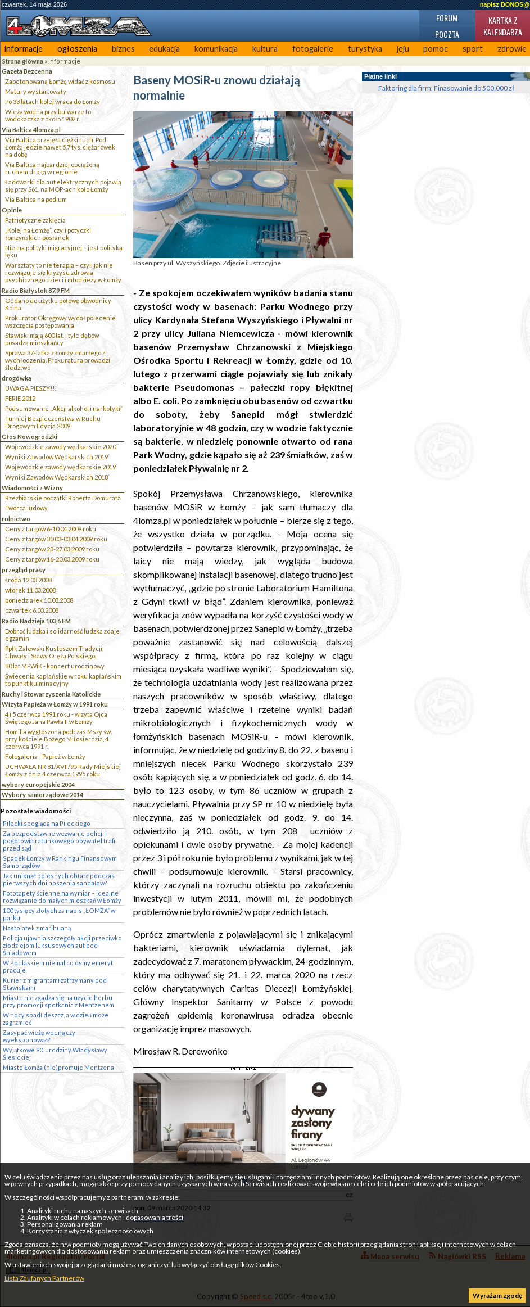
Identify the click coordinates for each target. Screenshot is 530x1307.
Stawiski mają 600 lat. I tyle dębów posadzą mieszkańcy (52, 339)
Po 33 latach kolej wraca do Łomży (52, 101)
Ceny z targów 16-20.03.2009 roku (52, 559)
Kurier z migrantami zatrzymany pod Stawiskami (55, 983)
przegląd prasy (24, 569)
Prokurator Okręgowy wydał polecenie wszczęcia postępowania (60, 321)
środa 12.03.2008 (28, 580)
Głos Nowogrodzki (29, 436)
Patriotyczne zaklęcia (35, 220)
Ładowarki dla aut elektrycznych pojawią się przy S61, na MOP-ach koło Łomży (63, 185)
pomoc (435, 48)
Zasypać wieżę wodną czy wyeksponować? (39, 1036)
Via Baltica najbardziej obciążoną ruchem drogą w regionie (52, 168)
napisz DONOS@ (504, 4)
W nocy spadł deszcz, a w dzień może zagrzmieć (55, 1018)
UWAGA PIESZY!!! (31, 388)
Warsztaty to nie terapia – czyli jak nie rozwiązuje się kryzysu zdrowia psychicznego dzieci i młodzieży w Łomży (63, 272)
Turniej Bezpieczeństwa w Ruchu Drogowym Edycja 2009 (53, 422)
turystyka (365, 48)
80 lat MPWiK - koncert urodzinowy (55, 666)
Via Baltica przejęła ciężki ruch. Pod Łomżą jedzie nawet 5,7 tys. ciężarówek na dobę (60, 147)
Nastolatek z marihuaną (37, 927)
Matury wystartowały (35, 91)
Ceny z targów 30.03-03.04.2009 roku (56, 538)
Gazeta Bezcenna (27, 71)
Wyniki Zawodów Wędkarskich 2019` (57, 456)
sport (473, 48)
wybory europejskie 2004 (38, 784)
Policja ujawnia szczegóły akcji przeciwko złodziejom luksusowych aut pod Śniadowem (62, 945)
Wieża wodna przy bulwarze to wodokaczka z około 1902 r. (48, 115)
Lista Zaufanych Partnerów (44, 1278)
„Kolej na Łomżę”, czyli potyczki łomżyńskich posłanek (48, 234)
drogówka (16, 378)
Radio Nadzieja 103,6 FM (36, 621)
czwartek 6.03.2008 (31, 610)
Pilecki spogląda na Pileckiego (46, 823)
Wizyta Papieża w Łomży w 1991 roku (55, 704)
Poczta (447, 34)
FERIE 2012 (20, 398)
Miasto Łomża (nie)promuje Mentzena (58, 1067)
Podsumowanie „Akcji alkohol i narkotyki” (64, 408)
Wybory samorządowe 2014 (42, 794)
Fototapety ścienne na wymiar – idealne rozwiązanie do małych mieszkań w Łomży (62, 896)
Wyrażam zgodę (497, 1295)
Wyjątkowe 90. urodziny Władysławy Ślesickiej (55, 1053)
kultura (265, 48)
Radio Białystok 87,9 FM (36, 290)
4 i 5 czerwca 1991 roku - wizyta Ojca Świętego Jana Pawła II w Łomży (56, 718)
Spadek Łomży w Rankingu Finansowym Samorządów (60, 861)
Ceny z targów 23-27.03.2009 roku (52, 549)
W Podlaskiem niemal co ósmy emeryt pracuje (58, 966)
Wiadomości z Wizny (32, 487)
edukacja (164, 48)
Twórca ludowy (26, 508)
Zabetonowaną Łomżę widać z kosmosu (60, 81)
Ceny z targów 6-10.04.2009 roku (50, 528)
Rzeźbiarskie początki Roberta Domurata (63, 497)
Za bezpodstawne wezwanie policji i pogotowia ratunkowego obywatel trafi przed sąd (59, 841)
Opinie (12, 210)
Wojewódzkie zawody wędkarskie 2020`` (62, 446)
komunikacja (216, 48)
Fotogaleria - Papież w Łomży (45, 756)
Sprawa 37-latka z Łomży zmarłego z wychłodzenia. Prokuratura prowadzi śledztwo (57, 360)
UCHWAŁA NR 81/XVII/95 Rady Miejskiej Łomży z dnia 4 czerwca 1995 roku (63, 770)
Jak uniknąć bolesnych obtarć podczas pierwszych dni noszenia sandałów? (59, 879)
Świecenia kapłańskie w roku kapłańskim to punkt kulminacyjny (63, 679)
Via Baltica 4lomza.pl (31, 129)
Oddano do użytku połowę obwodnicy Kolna (58, 304)
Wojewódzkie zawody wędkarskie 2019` (61, 467)
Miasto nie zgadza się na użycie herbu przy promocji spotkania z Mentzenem (58, 1001)
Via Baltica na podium (36, 199)
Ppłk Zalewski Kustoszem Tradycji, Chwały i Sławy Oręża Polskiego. (54, 652)
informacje (23, 48)
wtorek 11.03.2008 (30, 590)
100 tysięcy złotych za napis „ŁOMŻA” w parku (59, 914)
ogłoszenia (77, 48)
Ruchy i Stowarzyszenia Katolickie (51, 694)
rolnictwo (16, 518)
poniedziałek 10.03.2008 (39, 600)
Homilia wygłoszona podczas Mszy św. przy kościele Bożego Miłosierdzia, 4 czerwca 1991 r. (58, 739)
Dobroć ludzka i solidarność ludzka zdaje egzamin (62, 634)
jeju (403, 48)
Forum (446, 18)
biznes (123, 48)
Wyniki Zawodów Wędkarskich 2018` (57, 477)
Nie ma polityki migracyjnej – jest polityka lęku (64, 251)
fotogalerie (312, 48)
